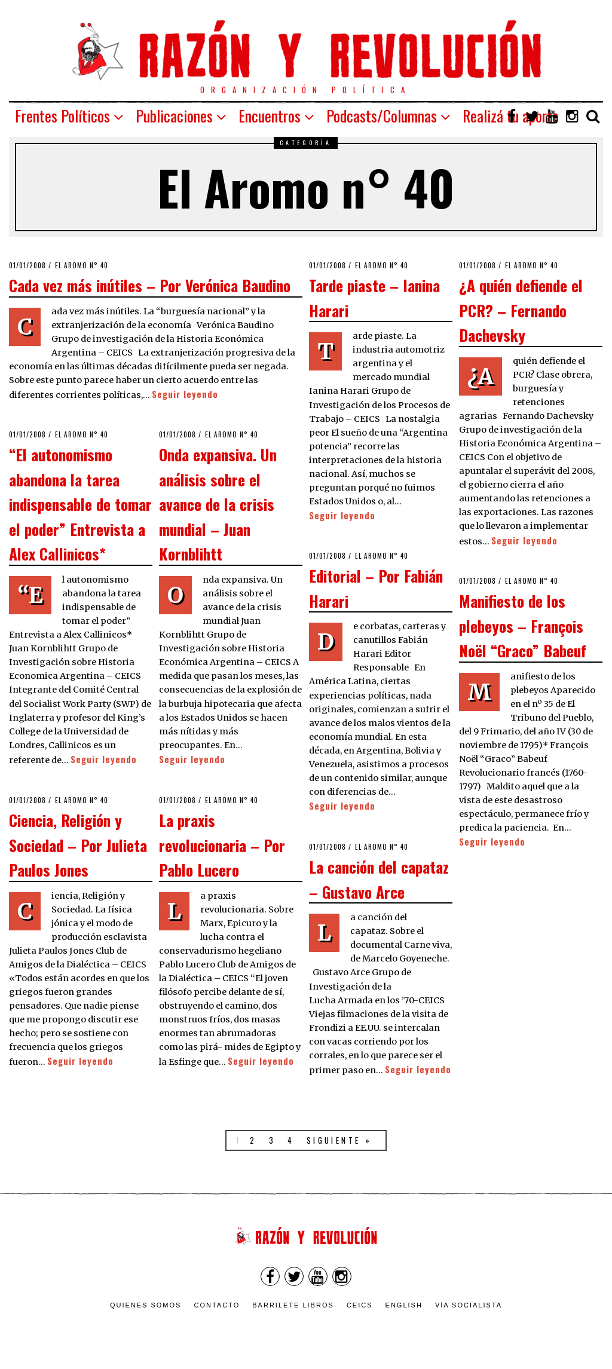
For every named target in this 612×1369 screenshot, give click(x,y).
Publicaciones (174, 115)
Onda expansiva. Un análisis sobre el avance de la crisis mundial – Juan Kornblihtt (218, 504)
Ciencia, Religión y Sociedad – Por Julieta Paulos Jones (78, 844)
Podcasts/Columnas (381, 115)
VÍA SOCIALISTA (468, 1305)
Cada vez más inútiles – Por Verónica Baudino (149, 285)
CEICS (360, 1305)
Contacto (217, 1305)
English (404, 1305)
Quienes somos (146, 1305)
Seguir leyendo (185, 394)
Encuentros (269, 115)
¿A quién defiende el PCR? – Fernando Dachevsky (521, 310)
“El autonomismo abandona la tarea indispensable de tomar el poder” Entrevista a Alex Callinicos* (80, 504)
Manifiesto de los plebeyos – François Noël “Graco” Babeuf (522, 625)
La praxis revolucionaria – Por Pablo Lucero (222, 844)
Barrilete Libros (293, 1305)
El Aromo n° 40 (81, 265)
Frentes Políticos (62, 115)
